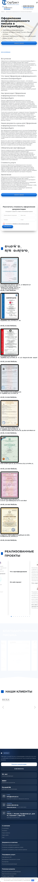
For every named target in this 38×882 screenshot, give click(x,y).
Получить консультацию (19, 756)
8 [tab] (25, 616)
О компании (5, 820)
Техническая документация (9, 855)
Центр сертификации (5, 52)
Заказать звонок (19, 43)
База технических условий (9, 865)
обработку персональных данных (21, 223)
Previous (3, 699)
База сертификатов (7, 870)
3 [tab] (15, 616)
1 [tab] (11, 616)
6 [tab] (21, 616)
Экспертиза (5, 853)
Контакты (4, 822)
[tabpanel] (19, 587)
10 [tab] (29, 616)
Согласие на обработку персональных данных (14, 841)
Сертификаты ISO (6, 849)
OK (32, 880)
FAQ (3, 829)
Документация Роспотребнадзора (11, 863)
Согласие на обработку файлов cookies (12, 839)
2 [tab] (13, 616)
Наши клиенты (6, 824)
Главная (3, 11)
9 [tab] (27, 616)
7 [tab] (23, 616)
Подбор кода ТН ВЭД (8, 868)
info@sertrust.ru (7, 7)
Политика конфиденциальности (10, 836)
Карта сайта (5, 827)
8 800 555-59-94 (28, 6)
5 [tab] (19, 616)
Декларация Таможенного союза (11, 851)
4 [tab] (17, 616)
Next (34, 699)
